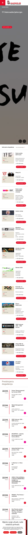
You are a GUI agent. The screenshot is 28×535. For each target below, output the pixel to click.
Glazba (5, 178)
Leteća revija (19, 211)
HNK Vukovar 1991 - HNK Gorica (19, 326)
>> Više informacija (19, 180)
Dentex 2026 (19, 267)
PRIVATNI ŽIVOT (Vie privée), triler (18, 449)
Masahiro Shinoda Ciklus (20, 228)
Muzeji (4, 253)
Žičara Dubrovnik (19, 304)
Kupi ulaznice (20, 298)
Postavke (20, 532)
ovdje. (20, 529)
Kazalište (5, 216)
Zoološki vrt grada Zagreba (20, 287)
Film (4, 233)
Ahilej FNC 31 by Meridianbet (20, 344)
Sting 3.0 (18, 172)
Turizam (5, 273)
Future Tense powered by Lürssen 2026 (18, 391)
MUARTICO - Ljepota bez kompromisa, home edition (18, 435)
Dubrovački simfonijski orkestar (19, 190)
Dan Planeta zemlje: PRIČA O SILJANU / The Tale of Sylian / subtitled (17, 511)
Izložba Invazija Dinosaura (20, 249)
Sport (4, 330)
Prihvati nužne (13, 532)
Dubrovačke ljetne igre (19, 154)
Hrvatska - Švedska (18, 362)
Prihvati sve (6, 532)
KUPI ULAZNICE (6, 27)
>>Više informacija (19, 163)
